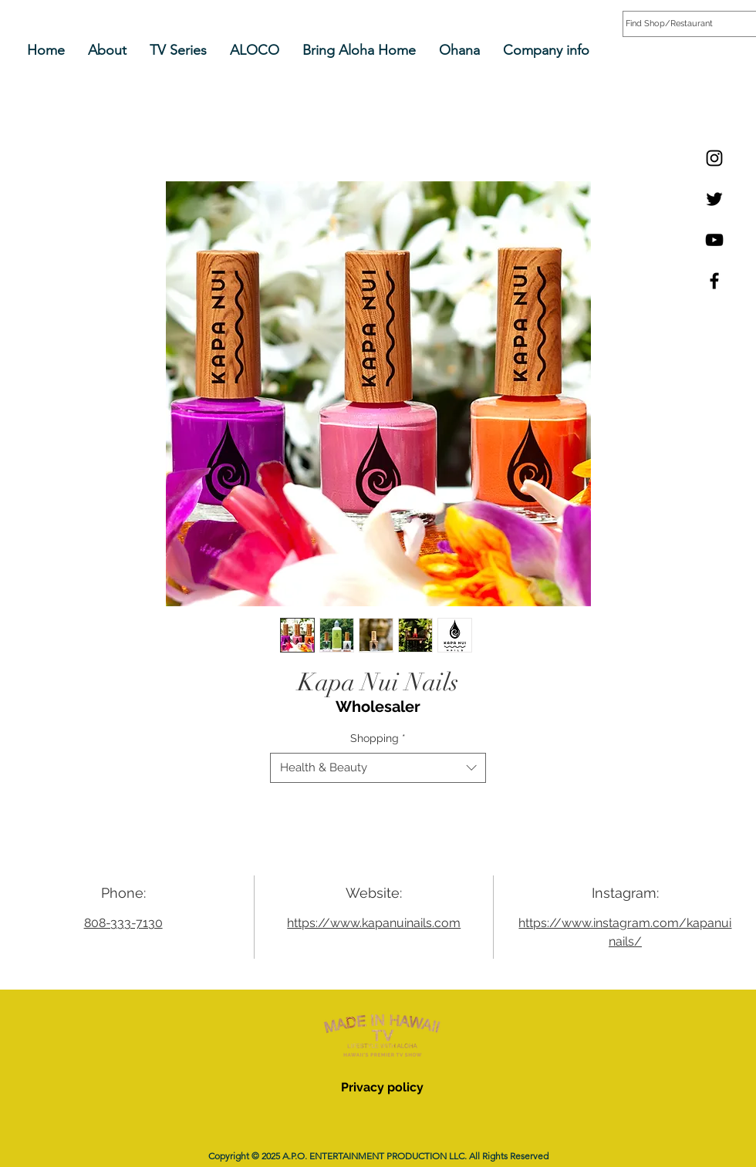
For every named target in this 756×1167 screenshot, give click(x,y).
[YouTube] (714, 240)
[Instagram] (714, 158)
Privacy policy (382, 1087)
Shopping (378, 738)
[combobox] (378, 768)
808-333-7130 (123, 923)
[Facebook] (714, 281)
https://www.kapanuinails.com (374, 923)
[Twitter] (714, 199)
